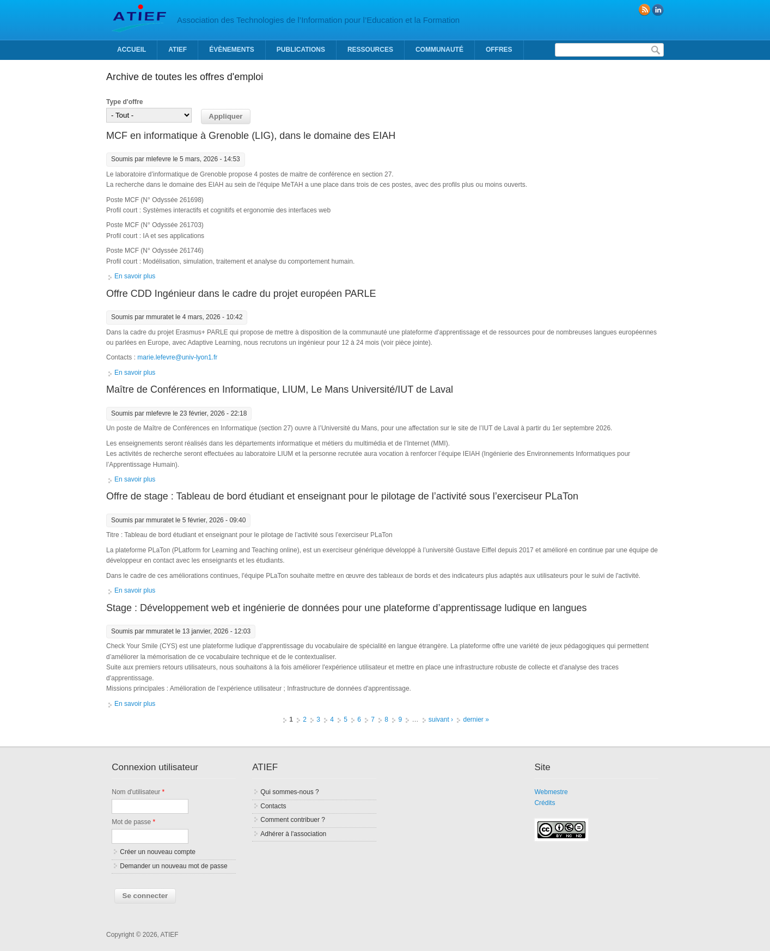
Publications (301, 49)
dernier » (475, 719)
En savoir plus (134, 276)
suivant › (441, 719)
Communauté (439, 49)
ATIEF (177, 49)
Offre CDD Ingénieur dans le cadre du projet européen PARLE (241, 293)
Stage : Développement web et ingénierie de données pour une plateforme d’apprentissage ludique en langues (346, 607)
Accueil (131, 49)
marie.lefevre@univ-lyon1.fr (177, 357)
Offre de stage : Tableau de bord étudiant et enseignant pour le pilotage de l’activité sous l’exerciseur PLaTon (342, 496)
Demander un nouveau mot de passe (173, 866)
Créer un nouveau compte (157, 852)
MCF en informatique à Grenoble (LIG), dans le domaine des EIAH (250, 135)
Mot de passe (133, 822)
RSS (644, 10)
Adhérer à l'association (293, 834)
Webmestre (550, 792)
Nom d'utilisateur (138, 792)
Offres (499, 49)
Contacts (273, 806)
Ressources (370, 49)
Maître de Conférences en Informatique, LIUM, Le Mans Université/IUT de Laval (279, 389)
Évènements (231, 49)
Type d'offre (124, 102)
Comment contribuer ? (292, 820)
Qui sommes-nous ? (289, 792)
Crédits (544, 803)
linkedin (658, 10)
